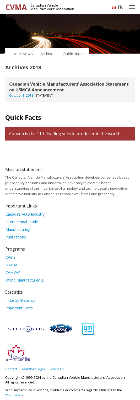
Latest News (21, 53)
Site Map (57, 369)
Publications (74, 53)
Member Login (33, 369)
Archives (48, 53)
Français (120, 7)
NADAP (12, 264)
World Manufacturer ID (25, 280)
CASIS (10, 257)
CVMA (16, 7)
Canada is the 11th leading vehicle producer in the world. (64, 134)
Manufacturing (18, 229)
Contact (11, 369)
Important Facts (19, 307)
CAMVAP (13, 272)
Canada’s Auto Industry (25, 214)
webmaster (13, 394)
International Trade (22, 221)
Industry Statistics (20, 300)
